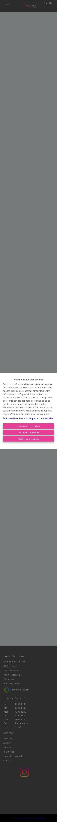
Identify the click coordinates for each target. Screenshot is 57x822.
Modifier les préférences (28, 439)
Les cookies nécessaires (28, 432)
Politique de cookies (13, 418)
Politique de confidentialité (39, 418)
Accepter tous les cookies (28, 426)
